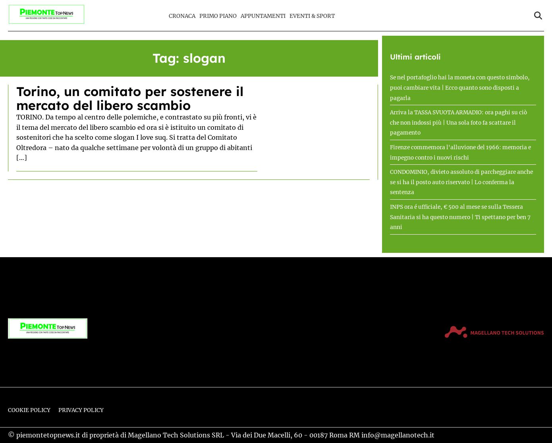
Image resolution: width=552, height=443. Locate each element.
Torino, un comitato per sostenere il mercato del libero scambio (129, 98)
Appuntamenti (263, 16)
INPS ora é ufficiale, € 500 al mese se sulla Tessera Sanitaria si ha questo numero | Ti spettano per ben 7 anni (460, 217)
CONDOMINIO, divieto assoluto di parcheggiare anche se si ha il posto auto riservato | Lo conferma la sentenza (461, 182)
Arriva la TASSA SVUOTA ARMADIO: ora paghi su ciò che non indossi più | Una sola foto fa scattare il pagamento (458, 122)
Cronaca (182, 16)
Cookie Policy (29, 410)
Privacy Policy (81, 410)
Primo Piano (218, 16)
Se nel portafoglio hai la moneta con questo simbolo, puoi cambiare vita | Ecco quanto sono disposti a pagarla (460, 87)
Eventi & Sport (312, 16)
